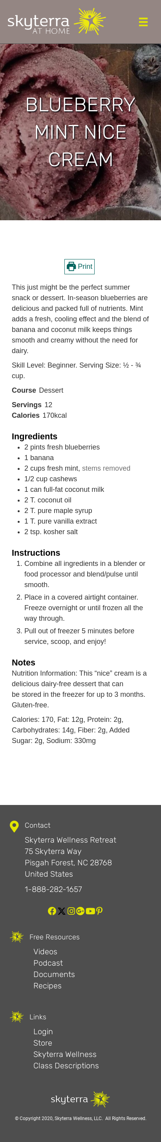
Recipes (47, 985)
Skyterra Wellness (65, 1054)
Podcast (48, 963)
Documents (54, 974)
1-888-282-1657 (53, 889)
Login (43, 1031)
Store (42, 1043)
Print (79, 266)
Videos (45, 951)
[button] (52, 911)
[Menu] (143, 22)
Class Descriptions (66, 1065)
